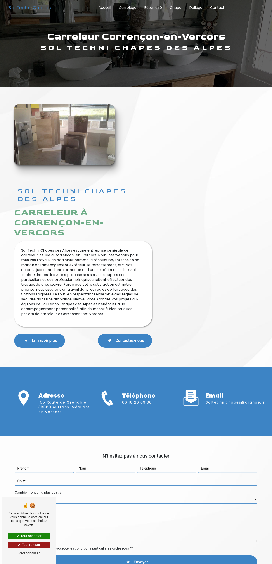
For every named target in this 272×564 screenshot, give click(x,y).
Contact (217, 7)
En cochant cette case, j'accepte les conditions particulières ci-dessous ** (76, 460)
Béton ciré (153, 7)
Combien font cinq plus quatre (38, 404)
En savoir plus (147, 261)
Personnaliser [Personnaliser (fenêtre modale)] (29, 553)
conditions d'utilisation (172, 487)
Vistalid (69, 554)
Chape (175, 7)
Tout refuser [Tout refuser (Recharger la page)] (29, 545)
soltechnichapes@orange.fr (235, 313)
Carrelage (127, 7)
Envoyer (140, 473)
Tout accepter (29, 536)
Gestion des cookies (194, 554)
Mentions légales (150, 554)
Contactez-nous (229, 261)
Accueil (105, 7)
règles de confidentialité (126, 487)
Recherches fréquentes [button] (136, 545)
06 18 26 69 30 (137, 332)
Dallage (195, 7)
